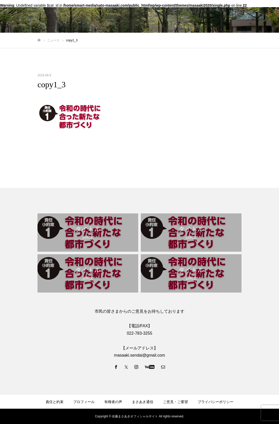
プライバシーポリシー (215, 402)
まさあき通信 (142, 402)
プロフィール (84, 402)
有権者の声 (113, 402)
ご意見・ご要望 (175, 402)
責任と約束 (55, 402)
